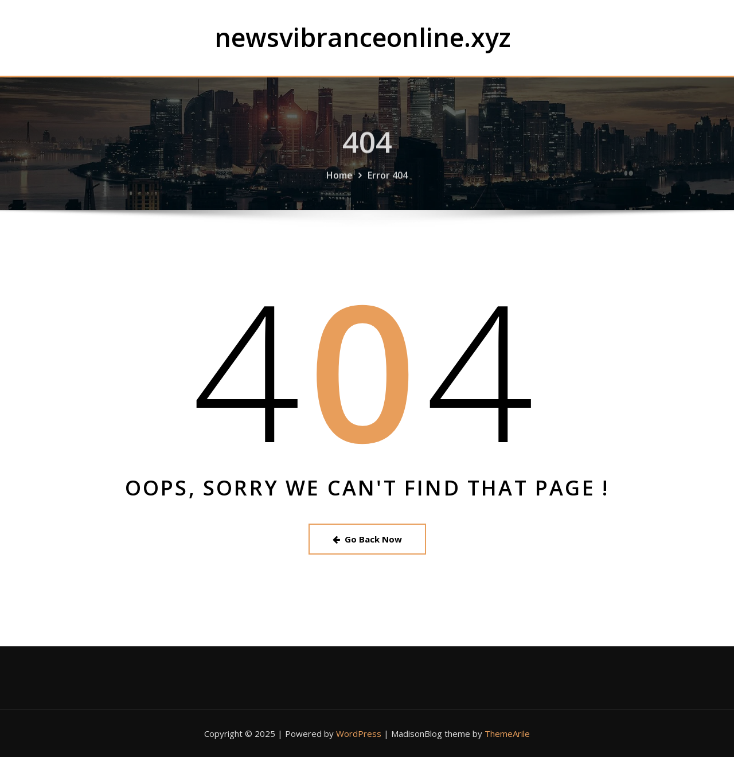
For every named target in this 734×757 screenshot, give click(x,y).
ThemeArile (507, 733)
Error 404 (388, 180)
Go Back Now (367, 539)
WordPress (358, 733)
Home (339, 180)
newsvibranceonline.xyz (362, 36)
